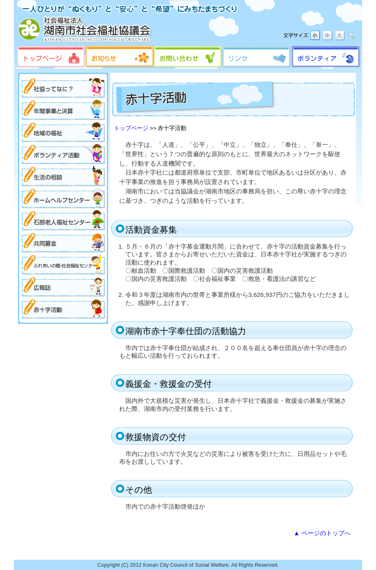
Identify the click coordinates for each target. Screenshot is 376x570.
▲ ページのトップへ (322, 533)
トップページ (131, 128)
